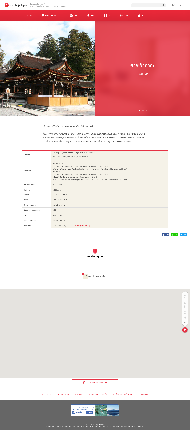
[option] (47, 68)
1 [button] (139, 110)
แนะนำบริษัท (64, 394)
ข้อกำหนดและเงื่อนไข (99, 394)
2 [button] (143, 110)
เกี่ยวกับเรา (48, 394)
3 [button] (146, 110)
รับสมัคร (80, 394)
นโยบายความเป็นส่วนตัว (124, 394)
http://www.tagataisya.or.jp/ (81, 225)
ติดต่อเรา (144, 394)
